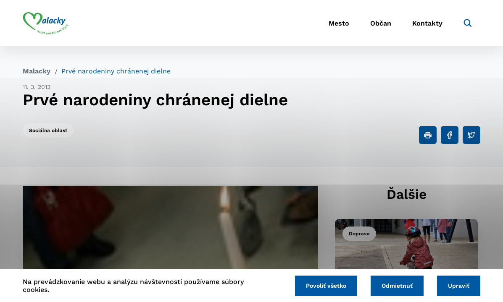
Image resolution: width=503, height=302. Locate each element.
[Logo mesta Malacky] (45, 23)
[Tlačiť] (428, 135)
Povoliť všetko (326, 285)
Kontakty (427, 23)
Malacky (36, 71)
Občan (380, 23)
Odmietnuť (397, 285)
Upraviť (458, 285)
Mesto (339, 23)
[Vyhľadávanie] (467, 23)
